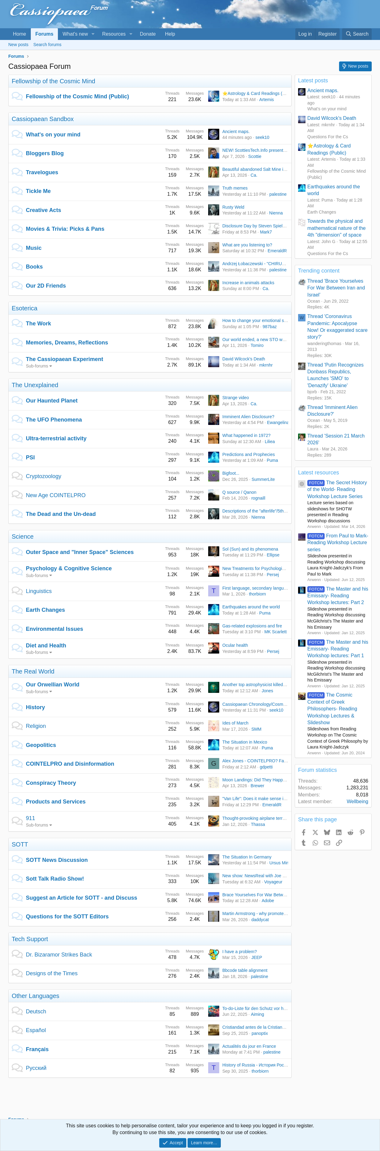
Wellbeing (357, 801)
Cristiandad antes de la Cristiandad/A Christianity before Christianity (287, 1027)
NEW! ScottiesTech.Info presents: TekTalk (262, 150)
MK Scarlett (275, 631)
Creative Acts (43, 210)
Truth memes (235, 188)
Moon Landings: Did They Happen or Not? (262, 779)
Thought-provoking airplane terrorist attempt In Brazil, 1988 (278, 818)
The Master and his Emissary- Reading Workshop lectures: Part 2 (337, 595)
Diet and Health (46, 645)
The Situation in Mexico (244, 742)
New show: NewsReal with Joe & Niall (258, 875)
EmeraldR (277, 250)
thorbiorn (257, 593)
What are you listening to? (247, 244)
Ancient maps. (236, 131)
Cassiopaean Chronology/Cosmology (257, 704)
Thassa (258, 824)
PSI (30, 457)
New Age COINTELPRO (56, 495)
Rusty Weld (233, 207)
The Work (38, 323)
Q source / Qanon (239, 492)
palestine (278, 194)
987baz (270, 326)
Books (34, 267)
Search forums (47, 44)
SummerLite (263, 479)
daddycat (260, 919)
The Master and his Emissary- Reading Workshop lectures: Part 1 (337, 648)
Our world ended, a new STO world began (262, 339)
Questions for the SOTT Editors (67, 916)
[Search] (357, 34)
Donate (148, 34)
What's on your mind (53, 135)
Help (170, 34)
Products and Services (56, 802)
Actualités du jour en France (249, 1046)
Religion (36, 726)
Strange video (235, 397)
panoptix (260, 1033)
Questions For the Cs (327, 136)
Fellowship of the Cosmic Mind (53, 81)
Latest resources (318, 472)
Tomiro (257, 345)
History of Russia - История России (256, 1065)
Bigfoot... (230, 473)
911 (30, 818)
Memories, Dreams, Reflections (67, 343)
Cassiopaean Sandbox (43, 119)
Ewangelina (278, 422)
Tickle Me (38, 191)
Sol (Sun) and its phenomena (250, 549)
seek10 (262, 137)
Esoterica (24, 308)
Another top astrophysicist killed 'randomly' (263, 684)
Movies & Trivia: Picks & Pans (65, 229)
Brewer (257, 785)
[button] (92, 34)
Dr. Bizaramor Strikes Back (59, 955)
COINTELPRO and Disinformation (70, 764)
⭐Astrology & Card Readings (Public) (258, 93)
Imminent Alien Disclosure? (248, 416)
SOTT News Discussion (57, 860)
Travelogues (42, 172)
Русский (36, 1068)
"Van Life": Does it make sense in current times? (268, 798)
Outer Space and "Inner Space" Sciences (80, 552)
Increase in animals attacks (248, 282)
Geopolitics (41, 745)
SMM (256, 729)
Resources (114, 34)
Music (34, 248)
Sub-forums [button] (37, 365)
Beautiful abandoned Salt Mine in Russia (261, 169)
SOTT (20, 844)
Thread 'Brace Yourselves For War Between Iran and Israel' (336, 287)
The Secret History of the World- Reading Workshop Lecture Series (337, 489)
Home (19, 34)
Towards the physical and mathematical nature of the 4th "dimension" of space (336, 228)
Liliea (270, 441)
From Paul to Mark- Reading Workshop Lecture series (337, 542)
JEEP (256, 957)
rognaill (258, 498)
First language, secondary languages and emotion (270, 588)
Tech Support (30, 939)
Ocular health (235, 645)
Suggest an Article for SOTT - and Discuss (81, 898)
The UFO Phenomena (54, 420)
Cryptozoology (43, 476)
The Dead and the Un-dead (61, 514)
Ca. (254, 175)
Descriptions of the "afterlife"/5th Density (260, 511)
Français (37, 1049)
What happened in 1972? (246, 435)
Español (36, 1030)
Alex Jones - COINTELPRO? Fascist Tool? (263, 760)
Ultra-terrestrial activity (56, 438)
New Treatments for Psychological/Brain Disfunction (271, 568)
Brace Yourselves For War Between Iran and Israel (270, 894)
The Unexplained (35, 385)
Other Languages (35, 995)
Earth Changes (45, 610)
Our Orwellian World (52, 685)
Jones (267, 690)
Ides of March (235, 723)
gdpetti (266, 766)
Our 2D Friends (46, 286)
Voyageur (273, 881)
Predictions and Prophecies (248, 454)
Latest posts (313, 80)
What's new (75, 34)
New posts (18, 44)
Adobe (268, 900)
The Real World (33, 671)
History (35, 707)
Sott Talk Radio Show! (55, 879)
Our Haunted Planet (52, 401)
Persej (273, 574)
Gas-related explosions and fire (252, 625)
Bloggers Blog (45, 153)
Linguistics (39, 591)
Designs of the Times (52, 973)
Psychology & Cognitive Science (69, 568)
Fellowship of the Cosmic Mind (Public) (77, 96)
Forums (44, 34)
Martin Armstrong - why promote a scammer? (265, 913)
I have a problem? (239, 951)
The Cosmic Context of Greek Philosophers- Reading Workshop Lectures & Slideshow (332, 708)
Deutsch (36, 1011)
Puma (272, 460)
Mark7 (266, 232)
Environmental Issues (54, 629)
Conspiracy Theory (51, 783)
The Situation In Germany (247, 856)
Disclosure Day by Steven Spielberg (256, 225)
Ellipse (273, 554)
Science (23, 536)
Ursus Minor (281, 862)
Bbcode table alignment (244, 970)
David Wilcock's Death (243, 358)
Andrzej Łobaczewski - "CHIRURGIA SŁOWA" (266, 263)
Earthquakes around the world (251, 606)
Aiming (257, 1014)
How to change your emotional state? (257, 320)
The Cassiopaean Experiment (64, 359)
